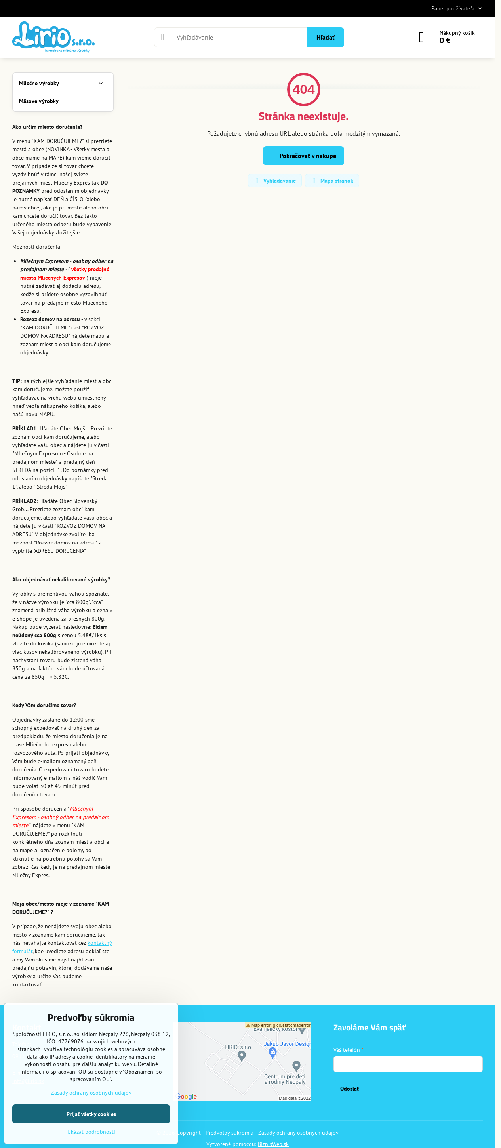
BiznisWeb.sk (273, 1144)
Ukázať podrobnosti (91, 1131)
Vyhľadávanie (274, 181)
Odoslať (349, 1088)
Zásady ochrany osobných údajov (298, 1132)
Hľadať (325, 37)
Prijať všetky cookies (91, 1114)
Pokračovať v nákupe (302, 156)
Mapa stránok (331, 181)
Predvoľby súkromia (229, 1132)
